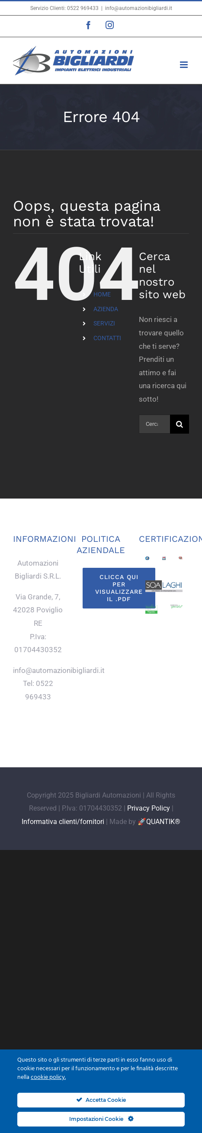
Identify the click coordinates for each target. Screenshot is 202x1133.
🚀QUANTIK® (159, 822)
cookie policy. (48, 1077)
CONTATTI (107, 338)
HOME (102, 294)
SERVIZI (104, 323)
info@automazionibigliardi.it (138, 8)
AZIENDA (105, 309)
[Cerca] (179, 424)
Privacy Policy (148, 808)
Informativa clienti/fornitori (63, 822)
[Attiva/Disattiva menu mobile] (184, 64)
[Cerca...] (154, 424)
